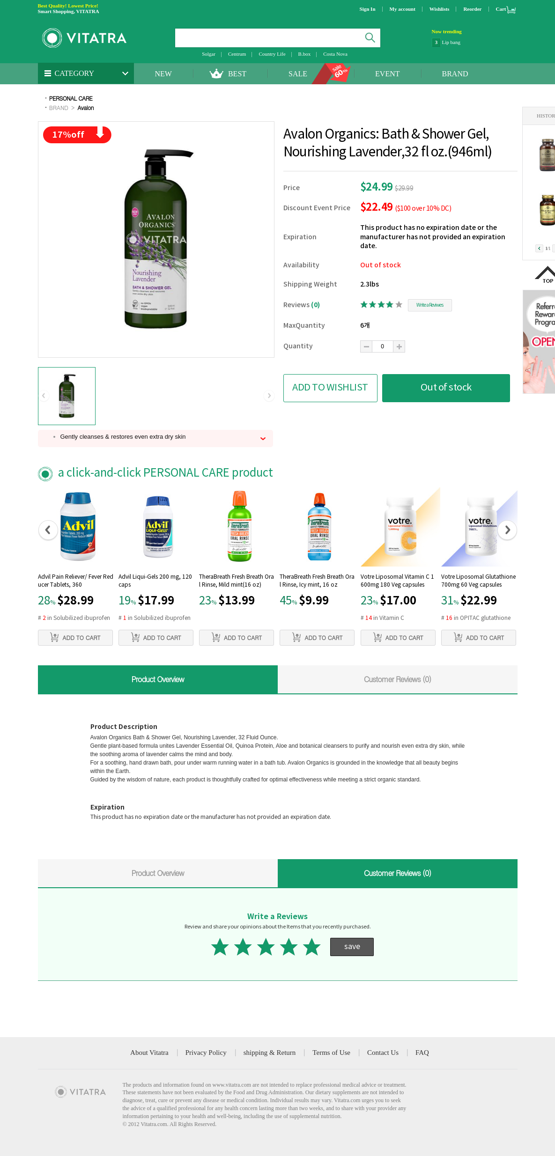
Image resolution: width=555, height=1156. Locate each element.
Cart (501, 9)
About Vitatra (149, 1052)
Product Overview (157, 679)
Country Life (272, 54)
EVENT (387, 74)
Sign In (368, 9)
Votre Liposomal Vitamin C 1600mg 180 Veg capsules (397, 581)
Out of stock (446, 388)
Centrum (237, 54)
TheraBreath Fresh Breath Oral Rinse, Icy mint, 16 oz (317, 581)
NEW (163, 74)
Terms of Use (331, 1052)
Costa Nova (335, 54)
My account (402, 9)
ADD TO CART (75, 637)
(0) (315, 305)
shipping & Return (270, 1052)
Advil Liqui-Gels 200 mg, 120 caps (155, 581)
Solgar (208, 54)
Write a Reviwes (429, 305)
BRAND (455, 74)
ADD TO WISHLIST (330, 388)
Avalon (86, 107)
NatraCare (452, 42)
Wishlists (439, 9)
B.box (304, 54)
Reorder (472, 9)
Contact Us (383, 1052)
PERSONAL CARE (71, 98)
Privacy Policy (206, 1052)
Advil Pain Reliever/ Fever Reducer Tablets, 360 (75, 581)
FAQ (422, 1052)
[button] (44, 396)
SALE (298, 74)
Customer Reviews (397, 679)
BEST (237, 74)
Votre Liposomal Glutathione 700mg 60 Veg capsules (478, 581)
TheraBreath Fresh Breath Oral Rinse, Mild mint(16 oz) (236, 581)
